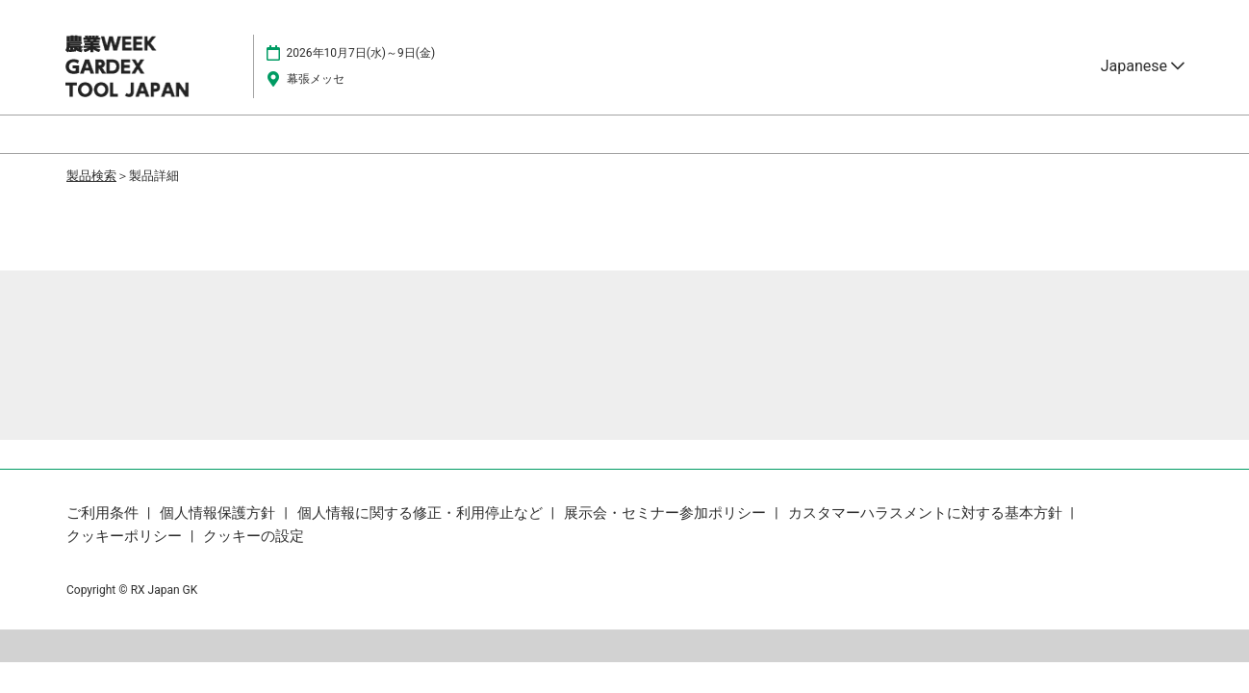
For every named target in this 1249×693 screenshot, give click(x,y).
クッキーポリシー (126, 536)
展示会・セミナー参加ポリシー (667, 513)
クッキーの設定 (253, 536)
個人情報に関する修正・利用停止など (422, 513)
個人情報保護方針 (219, 513)
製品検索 (91, 175)
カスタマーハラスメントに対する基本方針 (927, 513)
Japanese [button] (1143, 66)
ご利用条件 (104, 513)
